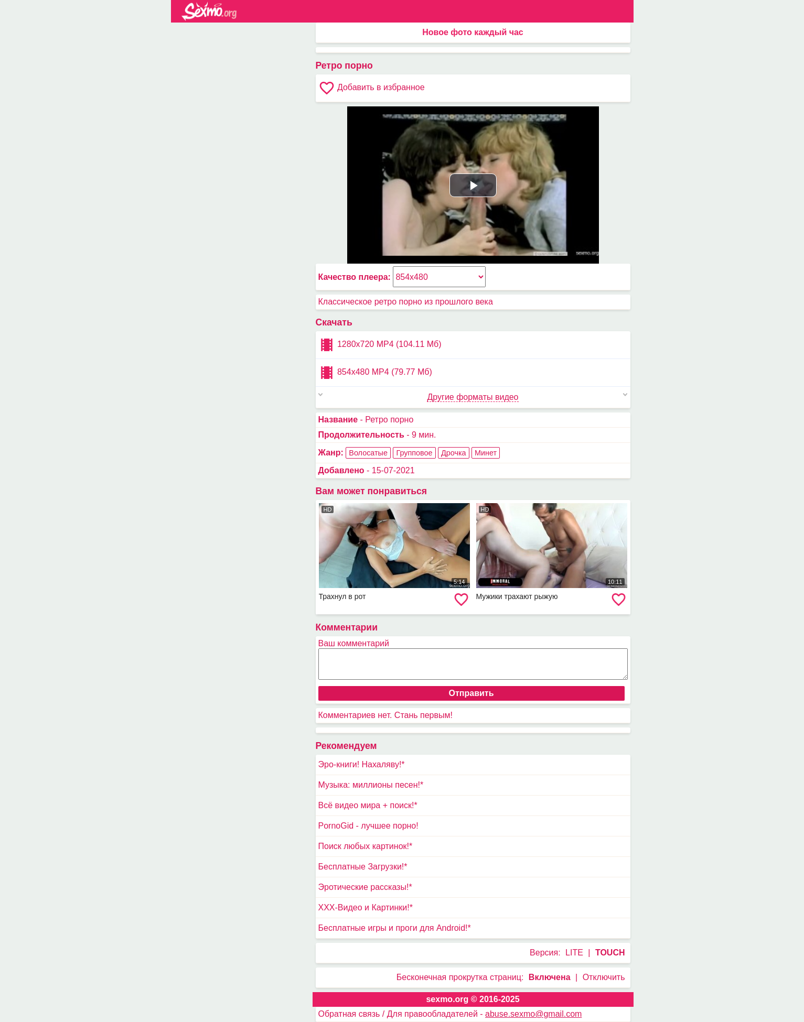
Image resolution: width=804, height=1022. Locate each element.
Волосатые (368, 453)
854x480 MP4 (375, 372)
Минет (486, 453)
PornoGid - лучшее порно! (368, 825)
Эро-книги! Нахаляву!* (361, 764)
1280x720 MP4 (380, 344)
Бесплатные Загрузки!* (363, 866)
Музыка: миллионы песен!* (371, 784)
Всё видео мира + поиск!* (367, 805)
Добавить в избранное (371, 88)
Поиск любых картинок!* (365, 846)
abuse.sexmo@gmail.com (533, 1013)
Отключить (604, 977)
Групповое (414, 453)
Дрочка (453, 453)
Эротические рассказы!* (365, 887)
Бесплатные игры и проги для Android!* (394, 927)
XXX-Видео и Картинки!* (365, 907)
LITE (574, 952)
